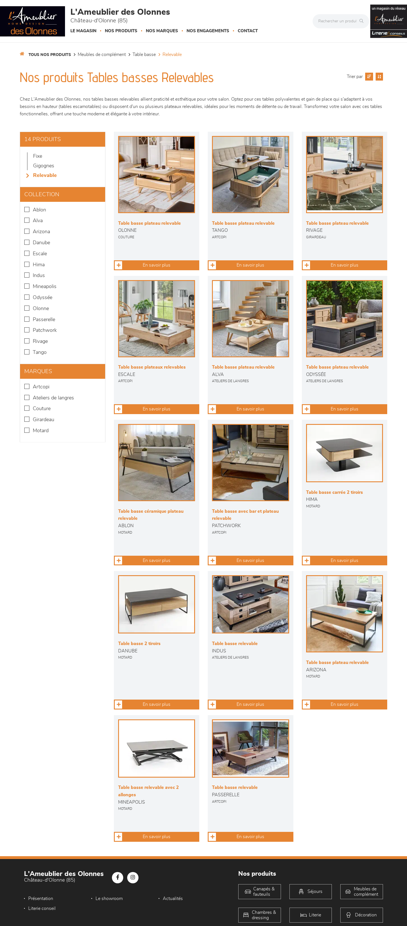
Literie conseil (42, 908)
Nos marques (162, 31)
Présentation (40, 898)
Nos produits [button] (121, 31)
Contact (248, 31)
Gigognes (43, 165)
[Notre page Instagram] (132, 877)
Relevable (172, 54)
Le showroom (108, 898)
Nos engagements (208, 31)
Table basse (144, 54)
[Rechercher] (363, 21)
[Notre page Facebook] (117, 877)
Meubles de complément (102, 54)
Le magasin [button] (83, 31)
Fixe (37, 156)
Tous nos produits (50, 55)
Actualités (172, 898)
